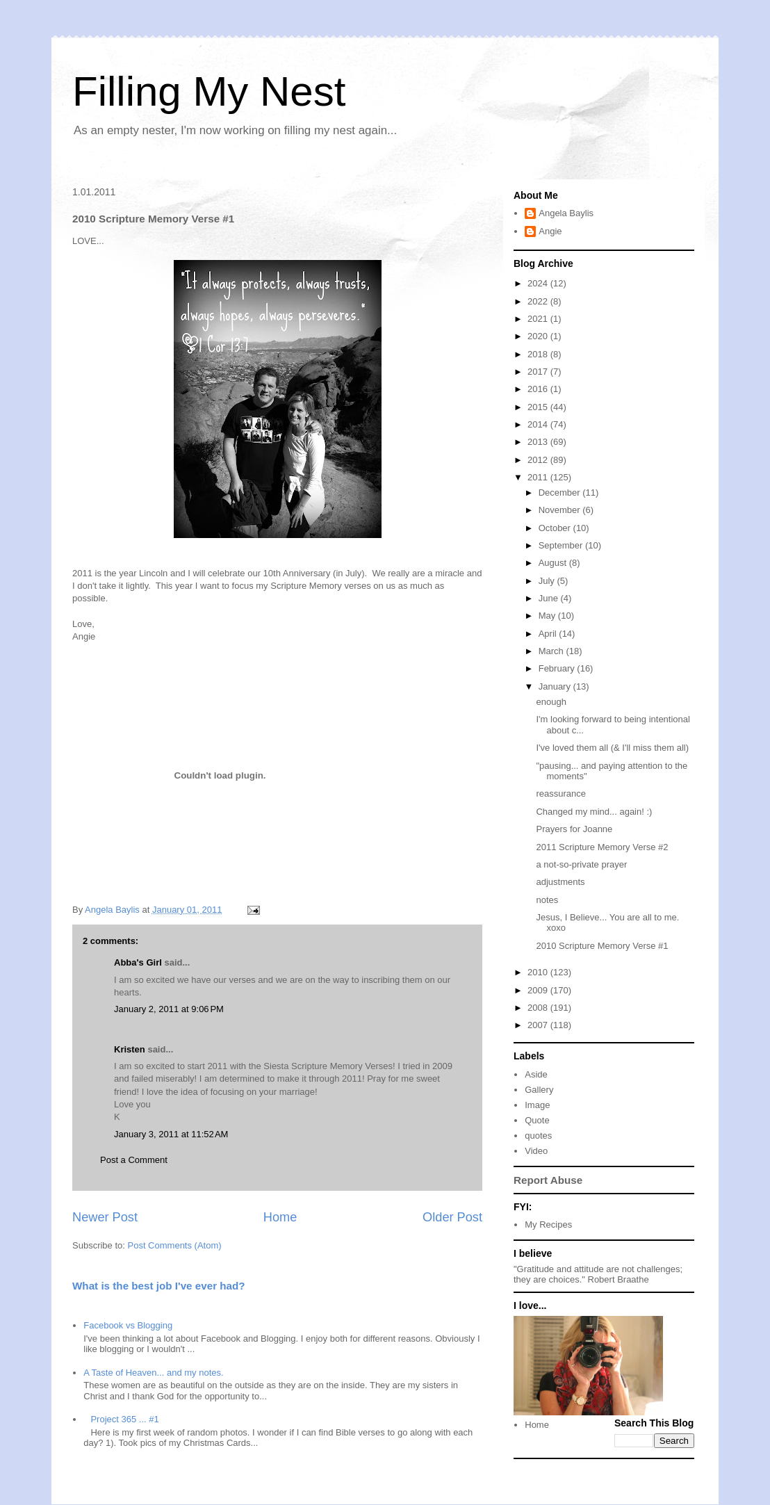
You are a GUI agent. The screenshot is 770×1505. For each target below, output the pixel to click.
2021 (538, 319)
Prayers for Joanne (574, 829)
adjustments (560, 882)
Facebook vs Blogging (127, 1325)
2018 (538, 354)
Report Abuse (548, 1180)
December (561, 492)
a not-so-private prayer (581, 864)
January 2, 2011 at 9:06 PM (169, 1009)
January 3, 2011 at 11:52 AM (171, 1134)
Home (280, 1217)
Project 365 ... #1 (124, 1419)
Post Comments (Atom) (175, 1245)
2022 (538, 301)
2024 (538, 283)
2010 (538, 972)
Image (537, 1105)
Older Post (452, 1217)
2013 (538, 442)
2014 (538, 424)
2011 (538, 477)
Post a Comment (133, 1160)
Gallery (539, 1089)
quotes (538, 1135)
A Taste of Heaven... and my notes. (153, 1372)
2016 (538, 389)
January (556, 686)
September (562, 545)
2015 (538, 407)
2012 (538, 460)
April (549, 633)
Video (536, 1151)
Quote (537, 1120)
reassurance (561, 793)
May (548, 615)
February (558, 668)
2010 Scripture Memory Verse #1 (602, 946)
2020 (538, 336)
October (556, 528)
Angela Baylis (566, 213)
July (548, 581)
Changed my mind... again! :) (594, 811)
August (554, 563)
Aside (536, 1074)
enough (551, 702)
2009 (538, 990)
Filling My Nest (208, 91)
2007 (538, 1025)
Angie (550, 231)
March (552, 651)
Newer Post (105, 1217)
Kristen (129, 1049)
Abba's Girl (138, 962)
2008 (538, 1007)
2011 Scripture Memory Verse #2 (602, 847)
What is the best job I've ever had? (158, 1286)
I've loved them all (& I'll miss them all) (612, 747)
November (561, 510)
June (550, 598)
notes (547, 900)
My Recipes (548, 1224)
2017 (538, 371)
